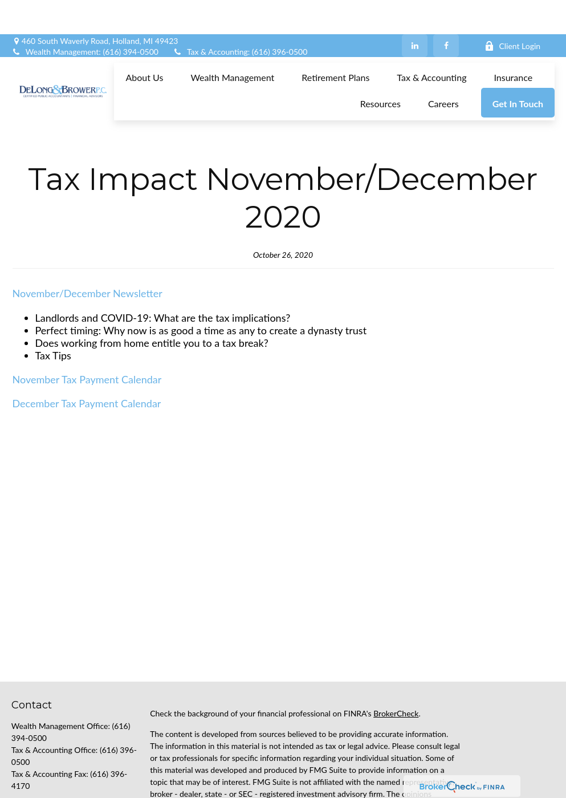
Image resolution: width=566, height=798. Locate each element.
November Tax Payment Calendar (87, 328)
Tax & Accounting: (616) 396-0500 (240, 17)
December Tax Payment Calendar (87, 352)
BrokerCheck (395, 662)
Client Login (512, 12)
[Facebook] (446, 11)
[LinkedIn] (414, 11)
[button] (144, 42)
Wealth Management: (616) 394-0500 (84, 17)
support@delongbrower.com (61, 786)
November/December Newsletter (87, 242)
